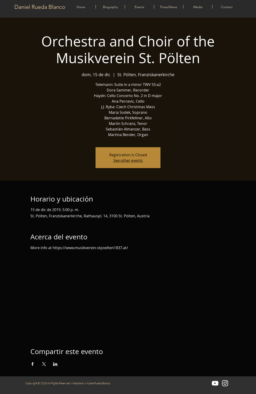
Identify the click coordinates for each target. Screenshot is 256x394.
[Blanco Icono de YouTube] (215, 383)
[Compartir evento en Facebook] (32, 364)
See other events (128, 160)
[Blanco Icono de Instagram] (225, 383)
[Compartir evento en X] (44, 364)
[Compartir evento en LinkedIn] (55, 364)
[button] (139, 7)
